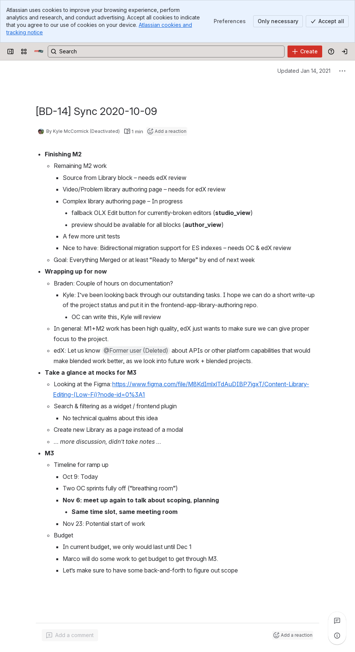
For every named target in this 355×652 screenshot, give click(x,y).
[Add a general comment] (70, 635)
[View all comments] (337, 621)
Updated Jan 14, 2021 (303, 71)
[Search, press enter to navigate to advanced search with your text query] (166, 51)
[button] (136, 350)
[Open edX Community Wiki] (39, 51)
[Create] (305, 51)
